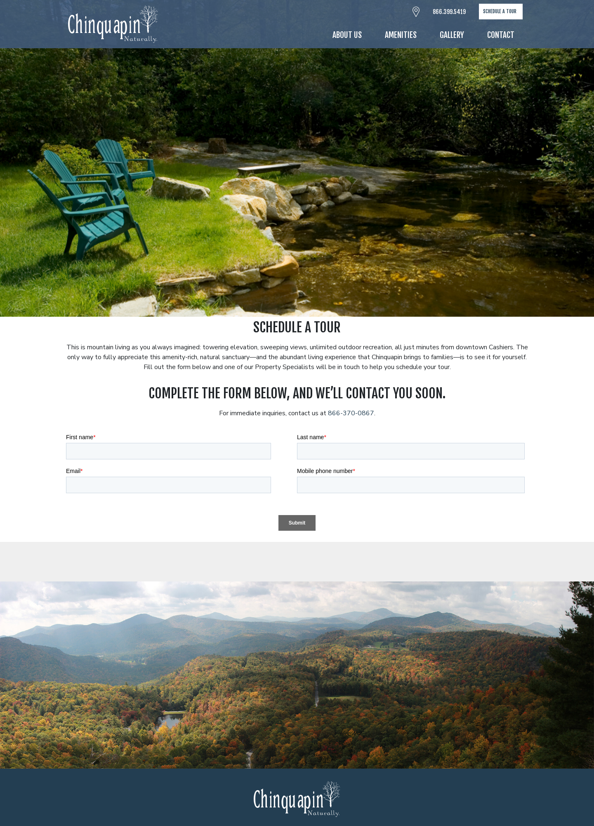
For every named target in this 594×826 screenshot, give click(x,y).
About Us (347, 35)
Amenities (401, 35)
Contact (500, 35)
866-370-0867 (351, 413)
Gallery (452, 35)
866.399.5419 (449, 11)
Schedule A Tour (499, 11)
